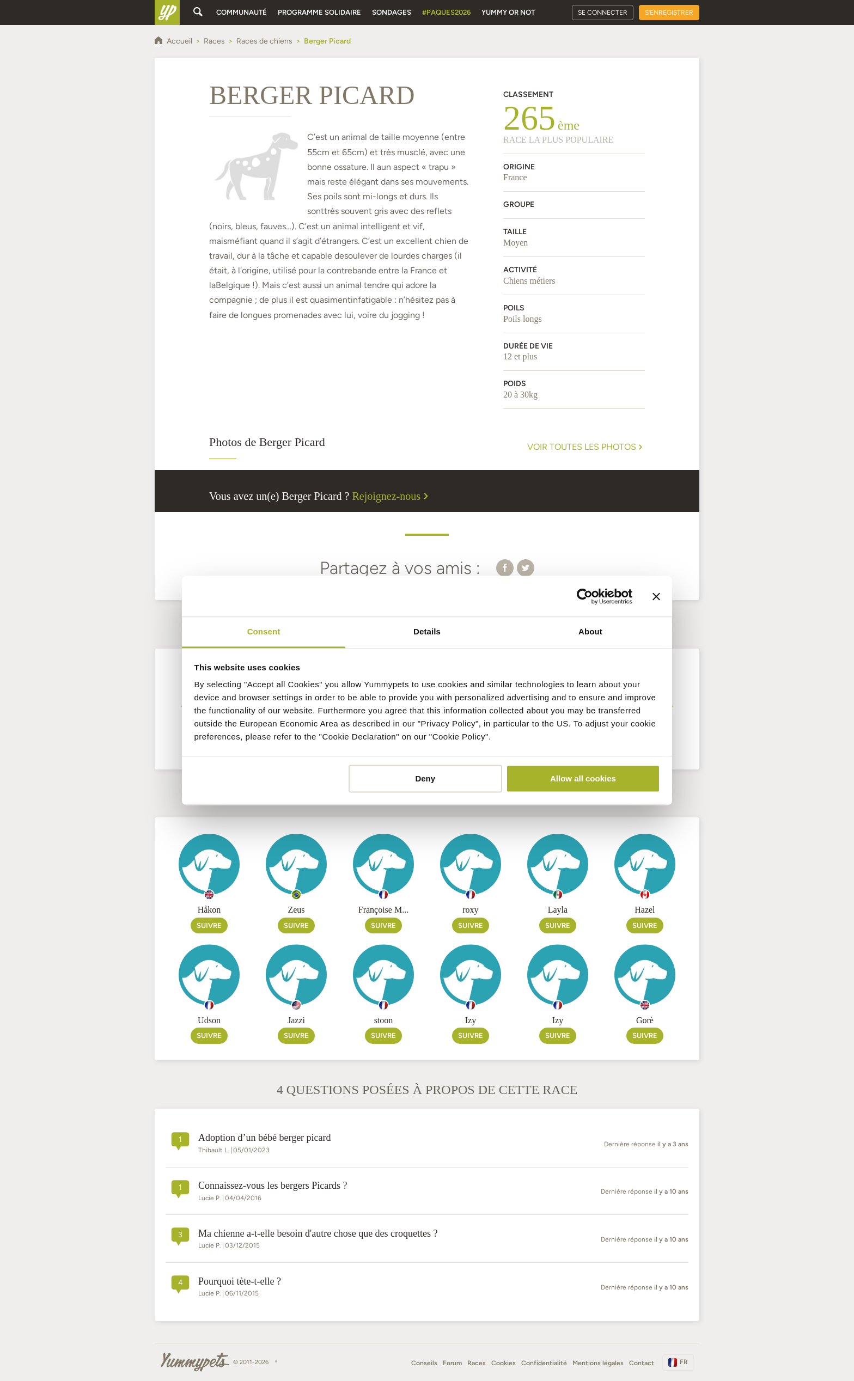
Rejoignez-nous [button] (392, 496)
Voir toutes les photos (586, 447)
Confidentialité (544, 1363)
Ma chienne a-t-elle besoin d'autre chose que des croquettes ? (318, 1233)
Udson (209, 1020)
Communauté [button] (241, 12)
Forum (452, 1363)
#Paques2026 (446, 12)
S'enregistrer (669, 12)
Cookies (503, 1363)
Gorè (645, 1020)
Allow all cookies (583, 778)
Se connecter (602, 12)
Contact (641, 1363)
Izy (470, 1020)
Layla (558, 909)
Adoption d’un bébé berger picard (264, 1137)
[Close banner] (656, 596)
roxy (470, 909)
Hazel (645, 909)
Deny (425, 778)
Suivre (209, 925)
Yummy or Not (508, 12)
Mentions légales (598, 1363)
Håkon (209, 909)
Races (476, 1363)
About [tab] (590, 631)
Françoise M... (383, 909)
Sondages (391, 12)
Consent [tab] (263, 631)
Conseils (424, 1363)
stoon (383, 1020)
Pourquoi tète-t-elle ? (239, 1281)
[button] (505, 567)
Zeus (296, 909)
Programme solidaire (319, 12)
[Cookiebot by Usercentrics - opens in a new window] (584, 596)
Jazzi (296, 1020)
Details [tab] (427, 631)
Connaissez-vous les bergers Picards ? (272, 1185)
